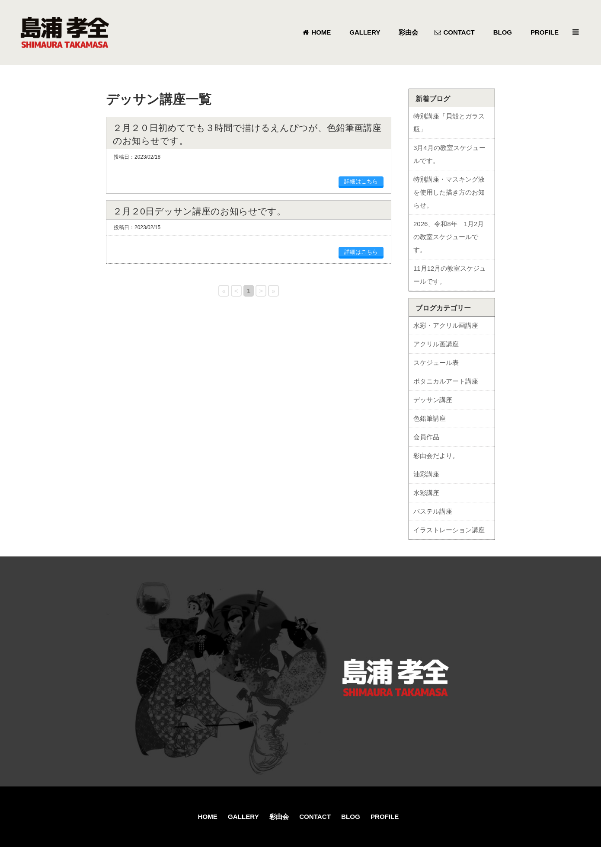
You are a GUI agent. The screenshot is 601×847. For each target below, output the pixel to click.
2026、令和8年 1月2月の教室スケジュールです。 (448, 236)
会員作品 (426, 437)
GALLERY (243, 816)
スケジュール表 (436, 362)
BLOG (350, 816)
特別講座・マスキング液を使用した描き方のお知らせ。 (449, 192)
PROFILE (385, 816)
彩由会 (279, 816)
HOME (207, 816)
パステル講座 (432, 511)
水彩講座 (426, 492)
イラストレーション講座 (449, 530)
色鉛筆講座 (429, 418)
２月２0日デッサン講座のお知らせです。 (199, 211)
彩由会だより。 (436, 455)
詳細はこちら (361, 181)
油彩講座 (426, 474)
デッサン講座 (432, 399)
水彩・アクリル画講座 (445, 325)
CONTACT (315, 816)
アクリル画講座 (436, 344)
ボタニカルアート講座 (445, 381)
